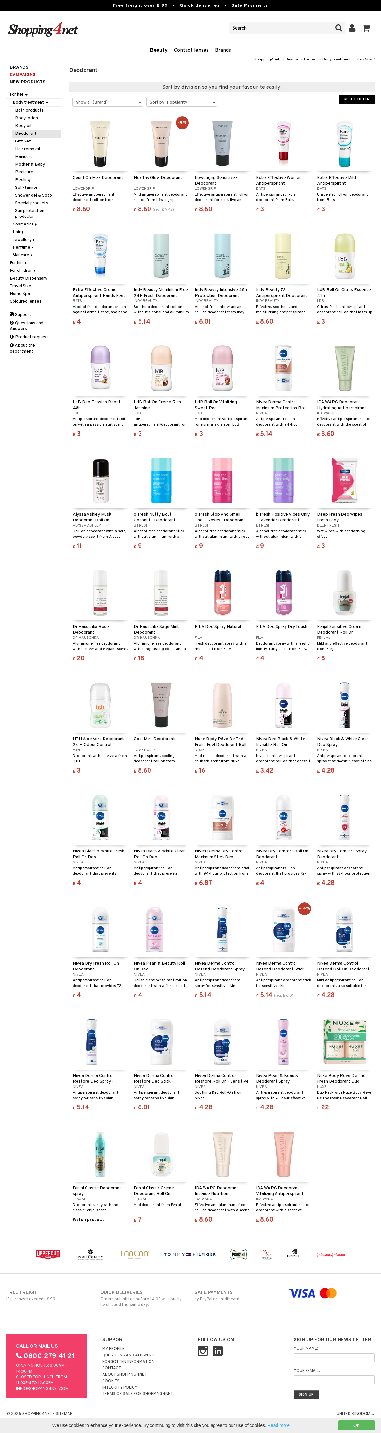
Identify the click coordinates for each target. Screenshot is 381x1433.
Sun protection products (29, 213)
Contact (111, 1368)
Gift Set (23, 141)
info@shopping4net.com (42, 1389)
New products (27, 82)
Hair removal (27, 149)
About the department (22, 348)
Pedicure (24, 172)
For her (310, 59)
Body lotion (26, 118)
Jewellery (24, 240)
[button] (366, 28)
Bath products (29, 110)
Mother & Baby (30, 164)
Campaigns (22, 75)
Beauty (159, 50)
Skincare (23, 255)
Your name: (306, 1348)
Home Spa (20, 294)
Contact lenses (191, 50)
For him (19, 263)
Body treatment (336, 59)
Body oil (23, 126)
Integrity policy (120, 1387)
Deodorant (366, 59)
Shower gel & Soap (33, 195)
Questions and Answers (26, 326)
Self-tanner (26, 187)
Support (20, 314)
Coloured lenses (25, 301)
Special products (31, 203)
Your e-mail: (307, 1370)
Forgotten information (128, 1361)
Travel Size (20, 286)
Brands (223, 50)
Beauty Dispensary (28, 278)
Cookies (111, 1381)
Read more (279, 1425)
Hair (19, 232)
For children (23, 270)
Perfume (23, 247)
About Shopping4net (124, 1374)
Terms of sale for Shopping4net (137, 1394)
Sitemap (64, 1414)
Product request (29, 337)
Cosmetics (25, 224)
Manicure (24, 157)
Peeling (22, 180)
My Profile (113, 1349)
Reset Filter (357, 99)
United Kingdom (356, 1414)
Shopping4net (266, 59)
